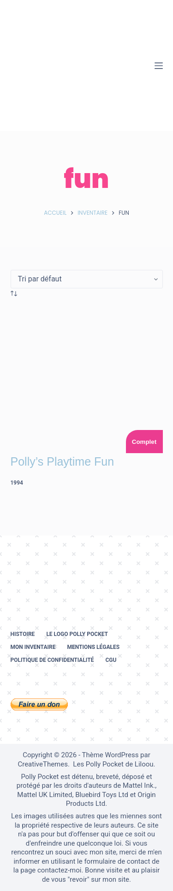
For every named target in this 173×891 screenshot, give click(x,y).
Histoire (23, 634)
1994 (17, 483)
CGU (110, 660)
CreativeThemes (43, 764)
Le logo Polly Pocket (77, 634)
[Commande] (87, 279)
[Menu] (159, 66)
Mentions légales (93, 647)
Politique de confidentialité (52, 660)
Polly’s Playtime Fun (62, 461)
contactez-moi (59, 870)
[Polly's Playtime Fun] (87, 376)
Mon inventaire (33, 647)
